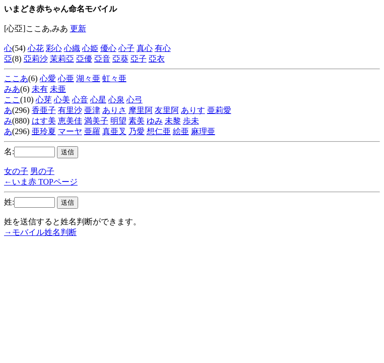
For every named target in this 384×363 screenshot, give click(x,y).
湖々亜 (88, 78)
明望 (118, 120)
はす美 (44, 120)
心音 (80, 99)
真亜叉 (114, 131)
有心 (163, 48)
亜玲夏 (44, 131)
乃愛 (137, 131)
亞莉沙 (36, 58)
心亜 (66, 78)
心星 (98, 99)
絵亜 (181, 131)
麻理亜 (203, 131)
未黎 (173, 120)
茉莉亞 (62, 58)
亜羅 (92, 131)
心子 (126, 48)
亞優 (84, 58)
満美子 (96, 120)
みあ (12, 89)
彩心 (54, 48)
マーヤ (70, 131)
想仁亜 (159, 131)
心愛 (48, 78)
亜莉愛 (219, 110)
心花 (36, 48)
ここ (12, 99)
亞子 (139, 58)
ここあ (16, 78)
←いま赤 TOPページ (41, 181)
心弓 (134, 99)
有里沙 (70, 110)
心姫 (90, 48)
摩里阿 (141, 110)
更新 (78, 28)
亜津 (92, 110)
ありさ (114, 110)
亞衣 (157, 58)
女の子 (16, 171)
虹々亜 (114, 78)
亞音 (102, 58)
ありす (193, 110)
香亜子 (44, 110)
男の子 (42, 171)
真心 (145, 48)
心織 (72, 48)
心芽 (44, 99)
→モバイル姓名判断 (40, 232)
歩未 (191, 120)
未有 (40, 89)
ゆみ (155, 120)
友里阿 (167, 110)
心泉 (116, 99)
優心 (108, 48)
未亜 (58, 89)
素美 (137, 120)
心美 (62, 99)
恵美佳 (70, 120)
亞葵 (120, 58)
